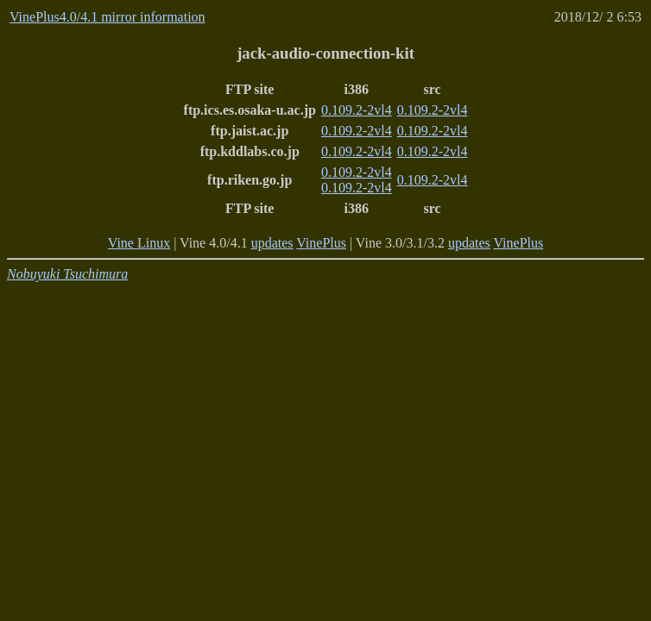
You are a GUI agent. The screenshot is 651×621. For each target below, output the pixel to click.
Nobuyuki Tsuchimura (67, 274)
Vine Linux (139, 242)
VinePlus (321, 242)
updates (272, 242)
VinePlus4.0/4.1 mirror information (107, 16)
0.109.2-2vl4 (356, 110)
